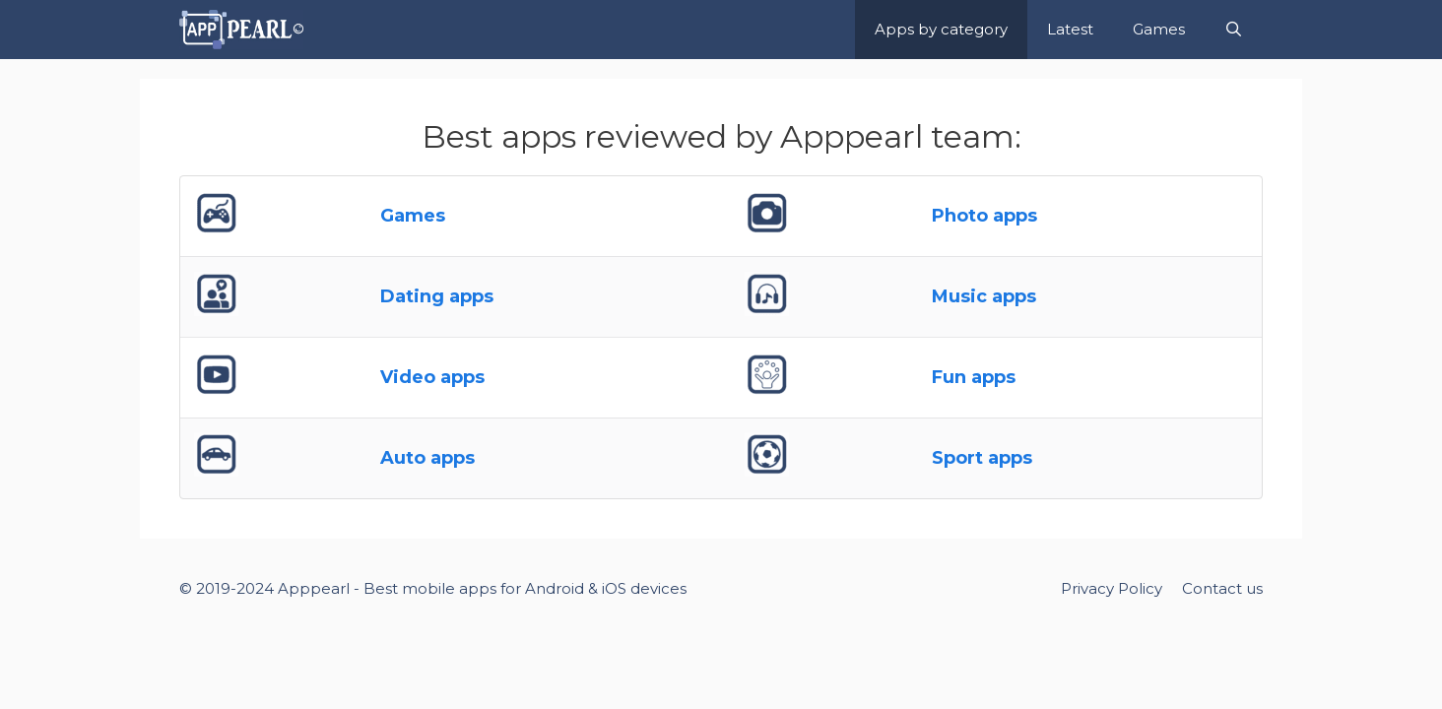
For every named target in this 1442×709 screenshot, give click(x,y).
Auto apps (427, 458)
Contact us (1222, 588)
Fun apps (974, 377)
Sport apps (982, 458)
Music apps (984, 296)
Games (1159, 29)
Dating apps (436, 296)
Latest (1070, 29)
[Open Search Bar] (1234, 29)
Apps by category (941, 29)
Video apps (432, 377)
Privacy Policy (1111, 588)
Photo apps (984, 215)
